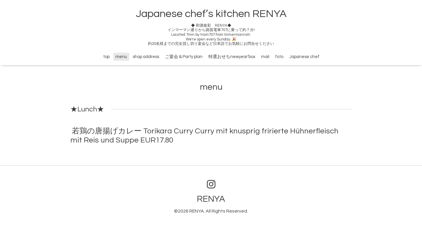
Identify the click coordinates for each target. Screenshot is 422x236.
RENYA (211, 198)
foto (279, 57)
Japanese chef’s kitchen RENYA (211, 13)
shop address (146, 57)
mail (265, 57)
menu (121, 57)
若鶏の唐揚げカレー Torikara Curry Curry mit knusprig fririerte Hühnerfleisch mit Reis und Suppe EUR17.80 (204, 135)
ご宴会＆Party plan (184, 57)
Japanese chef (304, 57)
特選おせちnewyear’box (231, 57)
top (106, 57)
